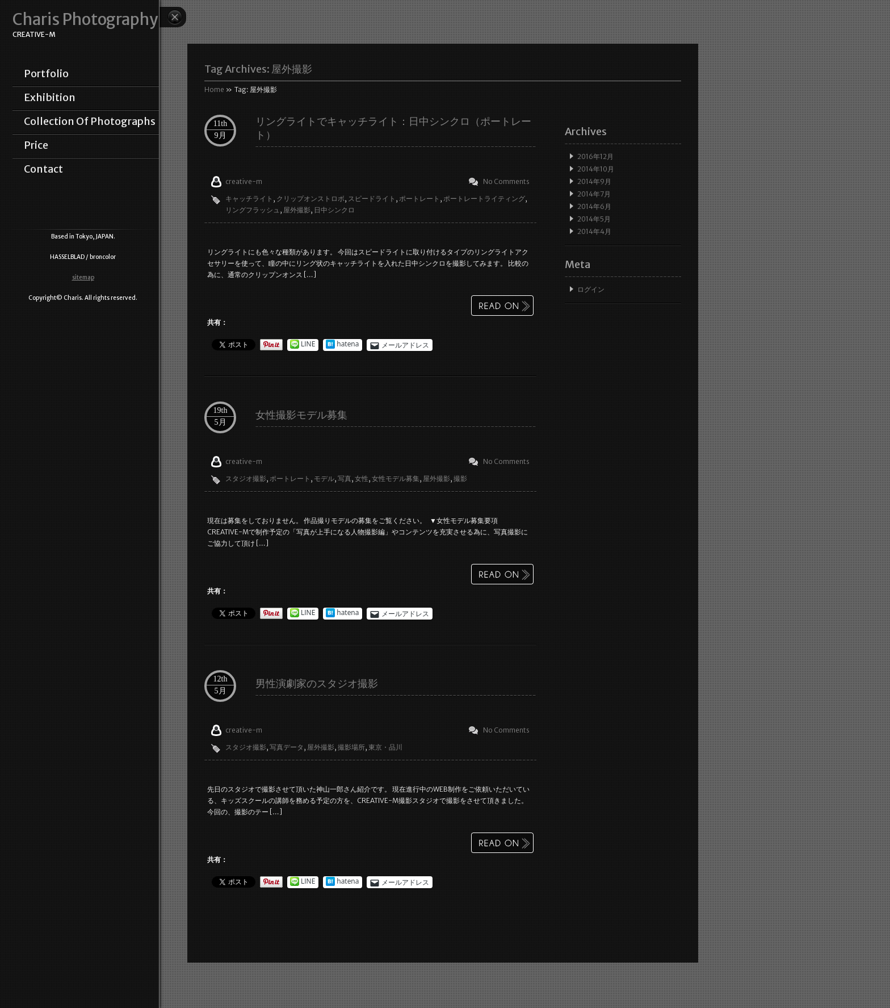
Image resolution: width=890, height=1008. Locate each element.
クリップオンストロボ (310, 198)
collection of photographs (90, 121)
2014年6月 (594, 206)
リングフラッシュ (252, 210)
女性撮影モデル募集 (301, 414)
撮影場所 (351, 747)
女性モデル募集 (395, 478)
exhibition (49, 97)
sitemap (83, 277)
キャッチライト (249, 198)
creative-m (243, 181)
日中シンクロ (334, 210)
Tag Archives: (258, 69)
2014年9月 (594, 181)
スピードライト (372, 198)
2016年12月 (595, 156)
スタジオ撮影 (245, 478)
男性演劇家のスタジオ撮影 (316, 683)
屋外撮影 (296, 210)
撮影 (460, 478)
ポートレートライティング (484, 198)
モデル (324, 478)
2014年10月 (595, 169)
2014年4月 (594, 231)
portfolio (46, 74)
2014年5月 (594, 219)
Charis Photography (85, 20)
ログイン (590, 289)
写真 (344, 478)
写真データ (287, 747)
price (36, 145)
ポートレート (419, 198)
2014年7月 (594, 194)
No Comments (506, 181)
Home (214, 89)
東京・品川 (385, 747)
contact (43, 169)
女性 (361, 478)
